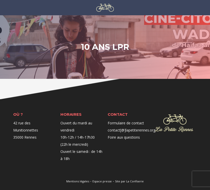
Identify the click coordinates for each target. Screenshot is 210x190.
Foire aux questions (124, 137)
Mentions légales (77, 181)
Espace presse (102, 181)
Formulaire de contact (126, 123)
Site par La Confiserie (129, 181)
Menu (19, 7)
